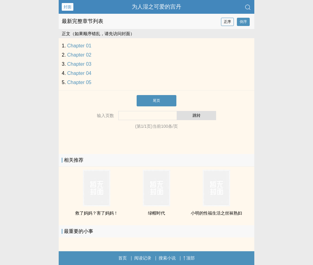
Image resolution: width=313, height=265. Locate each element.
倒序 (243, 22)
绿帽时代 (156, 213)
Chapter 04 (79, 73)
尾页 (156, 100)
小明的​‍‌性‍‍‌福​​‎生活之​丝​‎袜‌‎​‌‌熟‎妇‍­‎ (216, 213)
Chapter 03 (79, 64)
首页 (122, 258)
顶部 (189, 258)
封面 (68, 7)
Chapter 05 (79, 82)
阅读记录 (142, 258)
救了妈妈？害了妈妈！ (96, 213)
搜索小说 (167, 258)
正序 (227, 22)
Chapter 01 (79, 45)
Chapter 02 (79, 54)
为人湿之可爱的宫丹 (156, 7)
